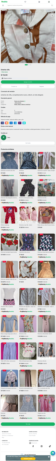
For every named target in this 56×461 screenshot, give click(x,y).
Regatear (42, 86)
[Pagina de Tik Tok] (50, 446)
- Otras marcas (4, 72)
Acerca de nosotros (6, 433)
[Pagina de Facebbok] (33, 446)
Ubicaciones (34, 443)
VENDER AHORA (28, 458)
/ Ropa (19, 104)
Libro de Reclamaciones (28, 454)
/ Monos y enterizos (25, 104)
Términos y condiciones (7, 435)
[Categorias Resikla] (3, 5)
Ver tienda (28, 143)
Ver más (28, 424)
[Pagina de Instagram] (42, 446)
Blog (3, 437)
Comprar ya (14, 86)
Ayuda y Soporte (33, 433)
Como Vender (32, 435)
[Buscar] (52, 5)
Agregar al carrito (28, 82)
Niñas (15, 104)
